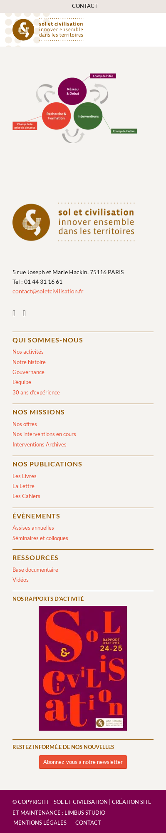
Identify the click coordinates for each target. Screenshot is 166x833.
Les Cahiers (26, 496)
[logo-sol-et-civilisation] (68, 29)
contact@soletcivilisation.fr (48, 291)
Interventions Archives (39, 444)
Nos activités (28, 351)
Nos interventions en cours (44, 434)
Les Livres (24, 476)
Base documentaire (35, 569)
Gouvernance (28, 372)
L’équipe (21, 382)
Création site (131, 801)
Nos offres (24, 424)
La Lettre (23, 486)
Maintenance (40, 812)
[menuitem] (85, 6)
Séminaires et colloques (40, 538)
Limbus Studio (84, 812)
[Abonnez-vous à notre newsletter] (83, 762)
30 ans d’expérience (36, 392)
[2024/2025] (83, 670)
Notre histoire (29, 362)
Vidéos (20, 579)
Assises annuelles (33, 527)
